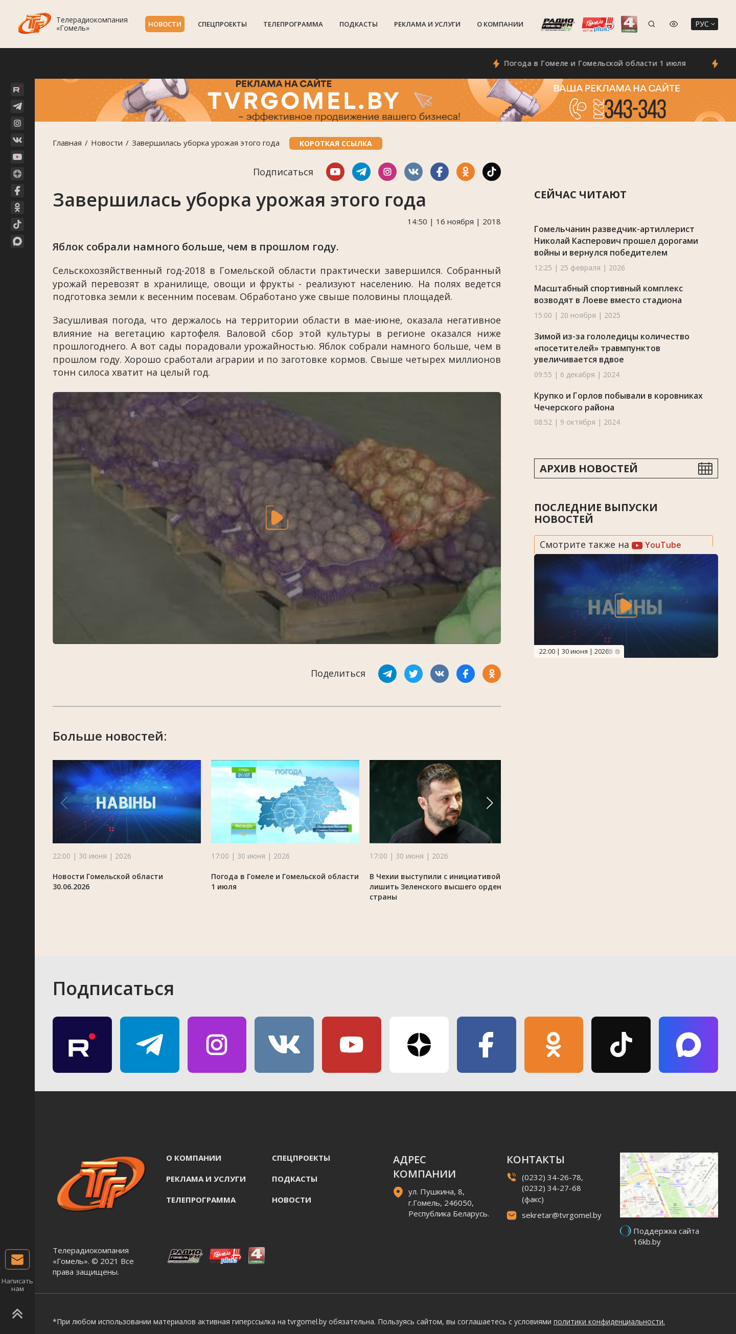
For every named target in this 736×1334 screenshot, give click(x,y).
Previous (610, 651)
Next (617, 651)
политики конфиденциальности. (609, 1321)
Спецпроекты (222, 24)
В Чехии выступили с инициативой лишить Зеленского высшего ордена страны (438, 886)
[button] (490, 803)
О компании (500, 24)
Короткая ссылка (336, 143)
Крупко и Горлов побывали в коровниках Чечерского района (618, 401)
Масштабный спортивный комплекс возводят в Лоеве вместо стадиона (608, 294)
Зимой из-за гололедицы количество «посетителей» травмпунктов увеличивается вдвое (611, 348)
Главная (67, 142)
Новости (164, 24)
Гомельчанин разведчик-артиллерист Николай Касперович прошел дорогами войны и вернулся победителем (616, 240)
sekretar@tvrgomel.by (562, 1215)
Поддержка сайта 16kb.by (666, 1236)
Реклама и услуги (427, 24)
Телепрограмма (293, 24)
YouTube (656, 544)
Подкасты (358, 24)
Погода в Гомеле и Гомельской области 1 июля (609, 63)
